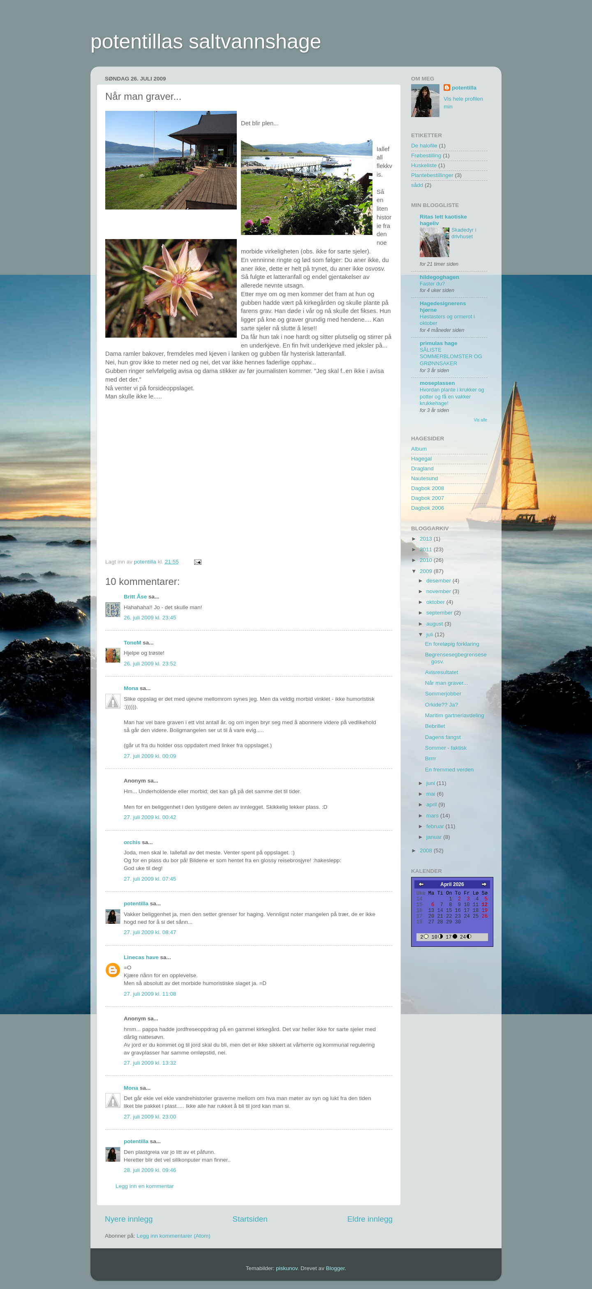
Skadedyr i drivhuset (463, 233)
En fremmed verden (449, 769)
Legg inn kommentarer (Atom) (173, 1236)
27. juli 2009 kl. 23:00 (150, 1117)
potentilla (136, 903)
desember (439, 581)
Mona (131, 688)
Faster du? (432, 284)
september (440, 613)
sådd (417, 185)
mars (433, 816)
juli (430, 634)
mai (431, 794)
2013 (427, 539)
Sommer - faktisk (446, 748)
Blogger (335, 1268)
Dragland (422, 468)
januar (434, 837)
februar (436, 826)
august (435, 624)
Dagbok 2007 (427, 498)
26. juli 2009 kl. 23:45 (150, 618)
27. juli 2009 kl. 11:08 (150, 994)
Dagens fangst (443, 737)
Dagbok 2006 (427, 508)
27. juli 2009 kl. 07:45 (150, 879)
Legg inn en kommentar (145, 1186)
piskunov (286, 1268)
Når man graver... (446, 683)
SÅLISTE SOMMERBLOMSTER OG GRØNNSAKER (451, 356)
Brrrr (430, 758)
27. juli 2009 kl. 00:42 (150, 817)
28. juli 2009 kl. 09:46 (150, 1170)
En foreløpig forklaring (452, 644)
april (432, 804)
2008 (427, 850)
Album (419, 449)
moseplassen (437, 383)
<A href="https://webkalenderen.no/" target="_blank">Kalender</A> (452, 912)
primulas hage (439, 343)
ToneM (132, 643)
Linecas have (141, 957)
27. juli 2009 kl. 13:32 (150, 1063)
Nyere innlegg (129, 1219)
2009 (427, 571)
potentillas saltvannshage (205, 41)
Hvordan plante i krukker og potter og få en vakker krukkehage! (452, 396)
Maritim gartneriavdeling (454, 715)
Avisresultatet (441, 672)
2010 (427, 560)
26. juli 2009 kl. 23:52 (150, 664)
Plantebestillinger (432, 175)
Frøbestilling (426, 155)
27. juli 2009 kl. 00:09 (150, 756)
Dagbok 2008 (427, 488)
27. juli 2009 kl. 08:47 (150, 932)
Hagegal (421, 459)
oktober (436, 602)
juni (431, 783)
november (439, 591)
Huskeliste (424, 165)
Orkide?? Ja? (441, 705)
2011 (427, 549)
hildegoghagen (439, 277)
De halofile (424, 146)
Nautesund (424, 478)
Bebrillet (435, 726)
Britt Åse (135, 597)
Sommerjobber (443, 694)
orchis (132, 842)
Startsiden (250, 1219)
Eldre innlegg (370, 1219)
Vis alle (480, 420)
